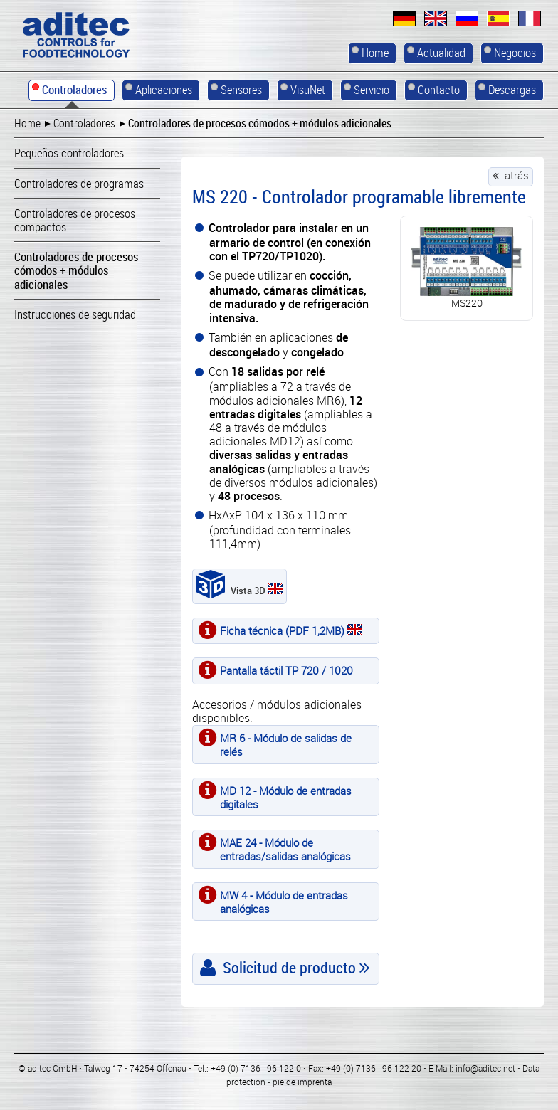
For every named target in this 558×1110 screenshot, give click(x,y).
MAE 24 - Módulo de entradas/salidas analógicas (285, 849)
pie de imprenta (302, 1081)
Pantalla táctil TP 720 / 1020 (286, 670)
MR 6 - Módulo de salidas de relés (286, 744)
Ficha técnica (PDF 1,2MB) (291, 630)
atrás (517, 175)
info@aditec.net (485, 1068)
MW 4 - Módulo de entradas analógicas (284, 902)
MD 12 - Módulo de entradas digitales (286, 797)
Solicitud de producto (289, 967)
